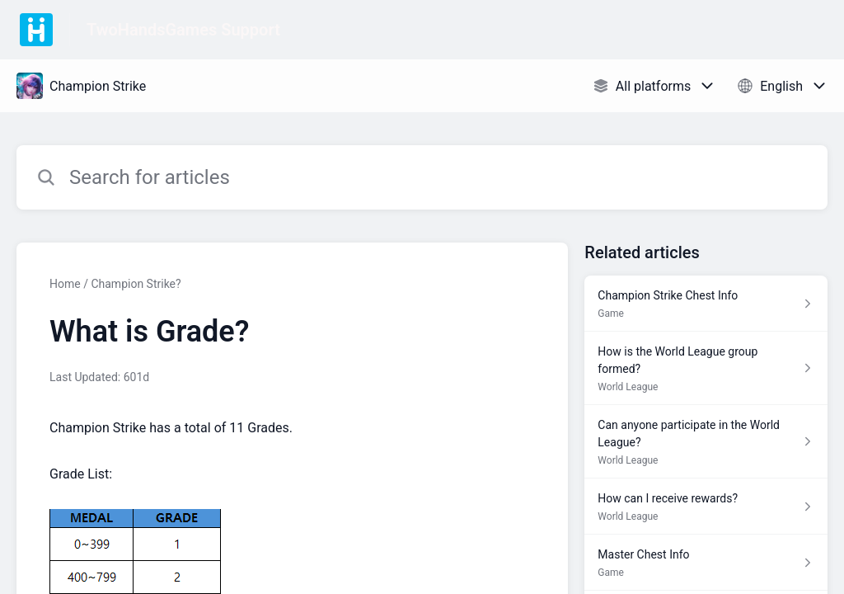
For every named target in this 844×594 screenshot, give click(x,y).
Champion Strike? (136, 283)
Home (65, 283)
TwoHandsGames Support (183, 30)
